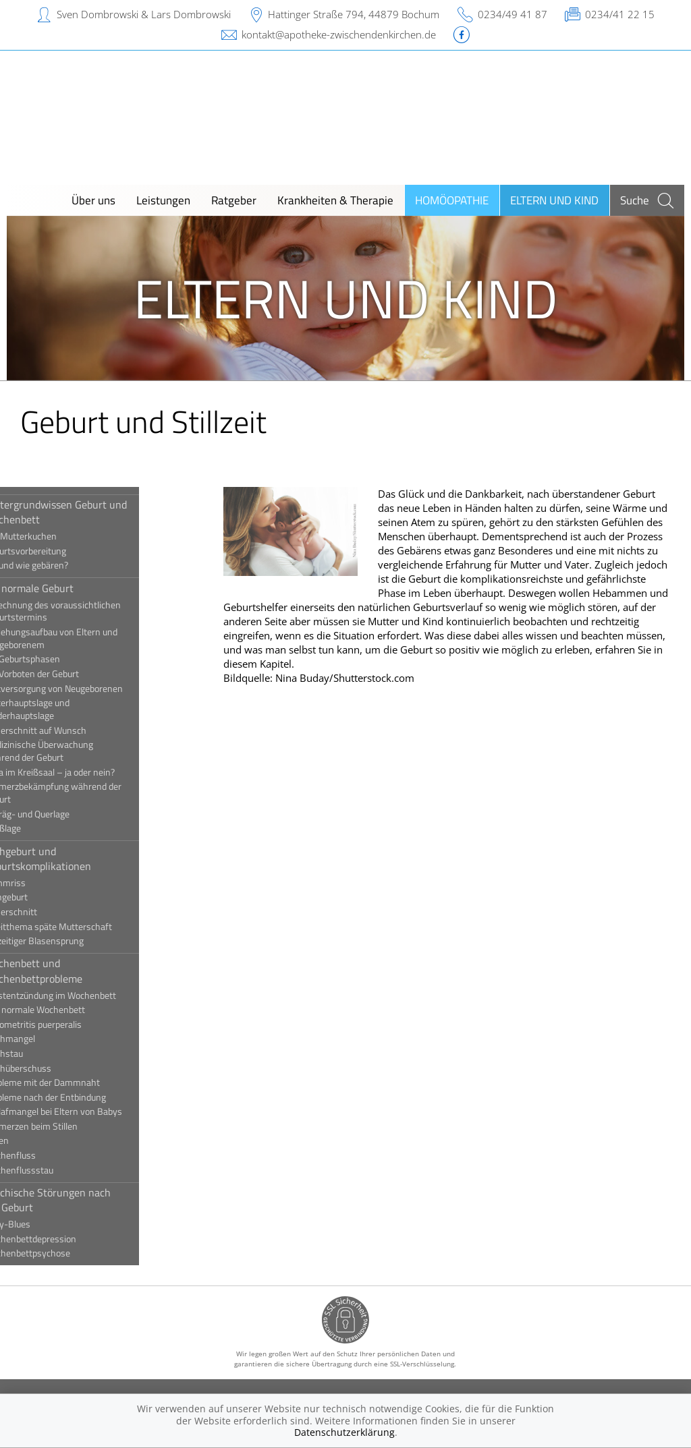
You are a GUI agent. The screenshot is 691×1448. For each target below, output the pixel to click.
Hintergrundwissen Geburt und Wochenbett (94, 511)
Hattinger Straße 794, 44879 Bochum (353, 14)
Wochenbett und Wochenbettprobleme (72, 970)
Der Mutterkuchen (59, 536)
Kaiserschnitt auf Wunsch (74, 730)
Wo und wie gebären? (65, 565)
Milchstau (42, 1053)
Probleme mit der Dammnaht (81, 1082)
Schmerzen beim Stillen (70, 1126)
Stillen (35, 1140)
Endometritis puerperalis (72, 1024)
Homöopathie (452, 200)
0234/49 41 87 (512, 14)
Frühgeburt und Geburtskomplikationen (76, 858)
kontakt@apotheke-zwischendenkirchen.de (339, 34)
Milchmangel (48, 1038)
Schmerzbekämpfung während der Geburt (92, 793)
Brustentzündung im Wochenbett (89, 995)
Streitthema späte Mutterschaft (87, 926)
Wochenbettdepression (69, 1239)
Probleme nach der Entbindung (84, 1097)
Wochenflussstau (57, 1170)
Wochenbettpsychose (66, 1253)
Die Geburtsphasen (61, 659)
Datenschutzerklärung (344, 1432)
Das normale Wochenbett (73, 1009)
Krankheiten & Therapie (335, 200)
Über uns (93, 200)
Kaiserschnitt (49, 912)
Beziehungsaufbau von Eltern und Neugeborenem (90, 638)
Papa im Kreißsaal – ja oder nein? (88, 772)
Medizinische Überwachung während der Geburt (77, 751)
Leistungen (163, 200)
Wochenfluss (49, 1155)
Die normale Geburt (68, 588)
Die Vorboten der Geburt (70, 673)
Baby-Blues (46, 1224)
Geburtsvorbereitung (64, 551)
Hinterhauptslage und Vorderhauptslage (66, 709)
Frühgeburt (45, 897)
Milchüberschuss (56, 1068)
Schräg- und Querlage (66, 814)
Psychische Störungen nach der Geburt (86, 1199)
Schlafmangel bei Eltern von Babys (92, 1111)
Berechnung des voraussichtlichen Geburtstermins (91, 611)
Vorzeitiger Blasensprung (73, 941)
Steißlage (41, 828)
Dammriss (44, 883)
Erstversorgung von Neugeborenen (92, 688)
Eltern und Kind (554, 200)
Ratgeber (233, 200)
